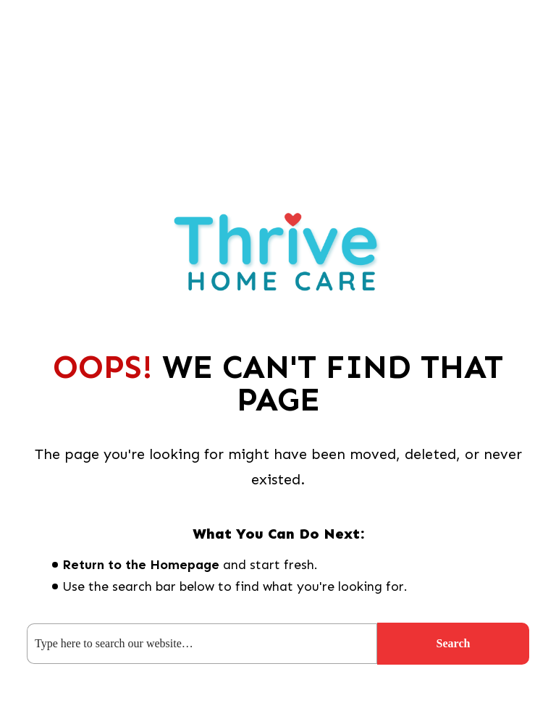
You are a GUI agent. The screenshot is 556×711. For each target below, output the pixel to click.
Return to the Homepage (140, 565)
